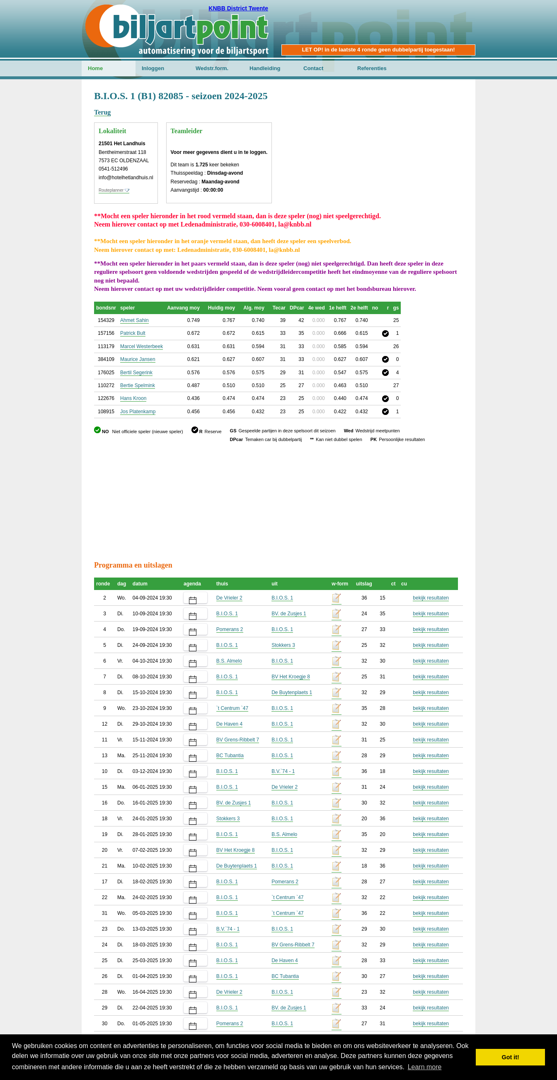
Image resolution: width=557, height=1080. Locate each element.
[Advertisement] (413, 130)
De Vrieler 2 (229, 598)
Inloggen (153, 68)
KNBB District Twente (238, 8)
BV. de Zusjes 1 (288, 614)
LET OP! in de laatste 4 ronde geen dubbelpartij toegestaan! (378, 49)
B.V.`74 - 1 (283, 771)
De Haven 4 (229, 724)
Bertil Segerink (136, 372)
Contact (313, 68)
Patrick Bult (132, 333)
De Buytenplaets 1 (291, 692)
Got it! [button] (510, 1057)
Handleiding (264, 68)
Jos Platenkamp (137, 411)
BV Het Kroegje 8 (290, 677)
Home (95, 68)
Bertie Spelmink (137, 385)
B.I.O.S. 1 (282, 598)
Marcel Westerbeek (141, 346)
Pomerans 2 (229, 629)
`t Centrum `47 (232, 708)
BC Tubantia (230, 755)
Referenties (372, 68)
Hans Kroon (133, 398)
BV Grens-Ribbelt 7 (237, 740)
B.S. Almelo (229, 661)
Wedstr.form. (212, 68)
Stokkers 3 (283, 645)
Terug (102, 112)
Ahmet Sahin (134, 320)
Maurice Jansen (137, 359)
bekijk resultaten (431, 598)
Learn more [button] (425, 1066)
